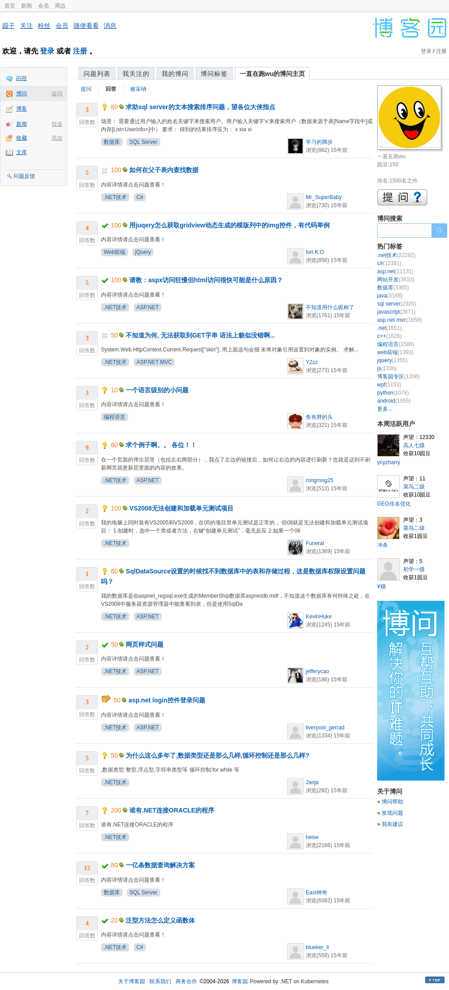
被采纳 (138, 89)
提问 (57, 93)
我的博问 (175, 73)
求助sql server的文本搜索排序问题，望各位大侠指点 (200, 107)
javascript (396, 312)
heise (312, 837)
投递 (57, 124)
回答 (111, 89)
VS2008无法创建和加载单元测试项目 (181, 508)
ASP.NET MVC (154, 362)
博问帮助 (392, 802)
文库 (21, 152)
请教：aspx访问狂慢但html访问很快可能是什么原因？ (205, 280)
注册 (80, 51)
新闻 (26, 6)
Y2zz (312, 362)
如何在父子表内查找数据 (163, 169)
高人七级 (414, 445)
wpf (389, 385)
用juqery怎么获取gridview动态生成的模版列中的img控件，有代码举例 (229, 225)
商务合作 (186, 981)
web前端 (395, 352)
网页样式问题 (144, 644)
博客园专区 (398, 376)
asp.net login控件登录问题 (166, 700)
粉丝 (44, 25)
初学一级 (414, 569)
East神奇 (316, 892)
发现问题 (392, 813)
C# (139, 197)
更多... (384, 409)
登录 (47, 51)
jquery (392, 360)
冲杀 (382, 545)
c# (389, 263)
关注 (26, 25)
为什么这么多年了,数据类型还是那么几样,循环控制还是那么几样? (217, 755)
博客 (21, 109)
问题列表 (97, 73)
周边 (60, 6)
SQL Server (143, 142)
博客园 (240, 981)
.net (389, 328)
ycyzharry (388, 462)
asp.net (395, 271)
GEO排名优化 (394, 504)
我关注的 (136, 73)
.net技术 (396, 255)
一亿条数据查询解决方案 (160, 865)
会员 (43, 6)
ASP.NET (147, 307)
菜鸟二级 (414, 487)
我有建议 (392, 824)
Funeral (315, 543)
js (386, 368)
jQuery (143, 252)
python (393, 393)
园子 (8, 25)
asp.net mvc (399, 320)
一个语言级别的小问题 (157, 390)
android (394, 401)
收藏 (21, 138)
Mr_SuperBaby (324, 197)
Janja (312, 782)
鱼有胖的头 (319, 417)
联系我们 (160, 981)
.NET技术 (115, 197)
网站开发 (395, 279)
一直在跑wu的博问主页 (272, 73)
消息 (110, 25)
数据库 (112, 142)
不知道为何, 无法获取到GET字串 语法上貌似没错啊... (200, 335)
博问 (21, 93)
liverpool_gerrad (325, 727)
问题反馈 (24, 176)
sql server (396, 304)
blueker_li (317, 947)
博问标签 (214, 73)
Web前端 (114, 252)
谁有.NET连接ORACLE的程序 (171, 810)
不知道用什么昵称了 (330, 307)
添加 (57, 138)
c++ (389, 336)
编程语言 (114, 417)
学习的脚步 (319, 142)
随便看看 (86, 25)
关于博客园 (131, 981)
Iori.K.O (315, 252)
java (390, 296)
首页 (9, 6)
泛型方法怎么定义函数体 (160, 920)
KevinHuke (319, 616)
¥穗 (381, 586)
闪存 (21, 78)
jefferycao (317, 671)
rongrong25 (319, 480)
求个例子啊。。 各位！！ (161, 444)
